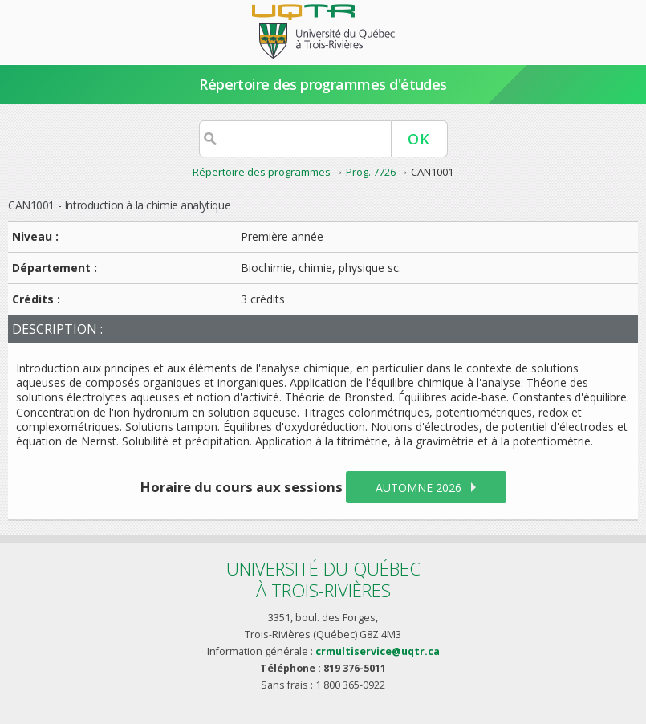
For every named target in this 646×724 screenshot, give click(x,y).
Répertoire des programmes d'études (323, 84)
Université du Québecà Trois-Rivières (323, 579)
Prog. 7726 (371, 172)
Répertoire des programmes (262, 172)
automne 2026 (418, 487)
